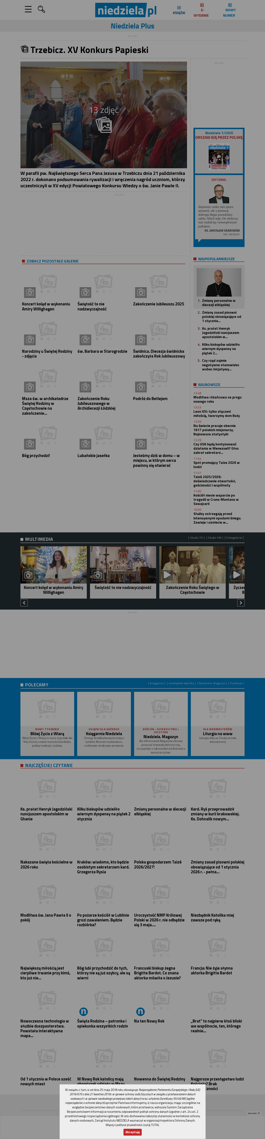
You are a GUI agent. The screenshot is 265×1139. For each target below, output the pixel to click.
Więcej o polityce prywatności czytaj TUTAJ (132, 1125)
